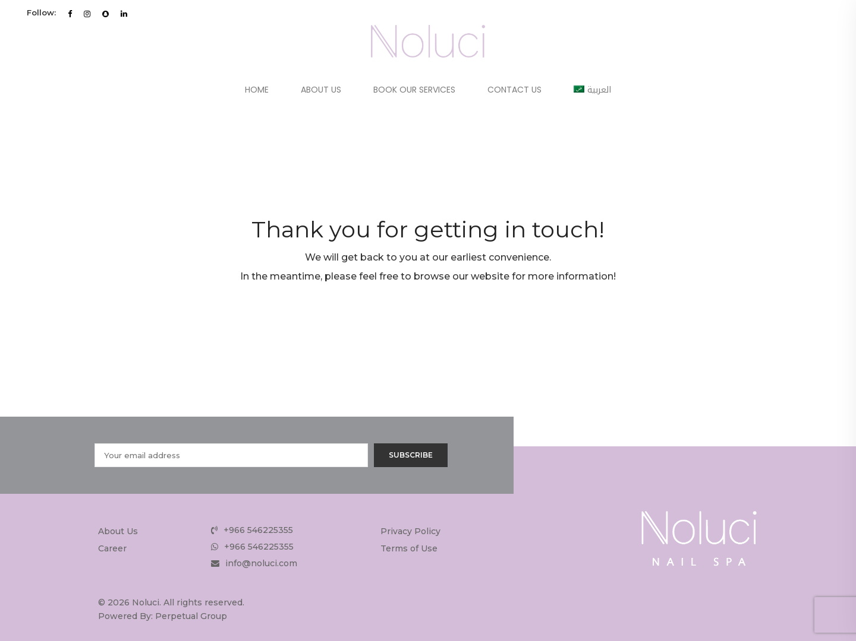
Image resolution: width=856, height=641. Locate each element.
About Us (321, 90)
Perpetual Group (191, 616)
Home (257, 90)
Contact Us (514, 90)
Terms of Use (409, 548)
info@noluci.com (261, 563)
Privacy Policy (410, 531)
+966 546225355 (258, 530)
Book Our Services (414, 90)
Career (112, 548)
